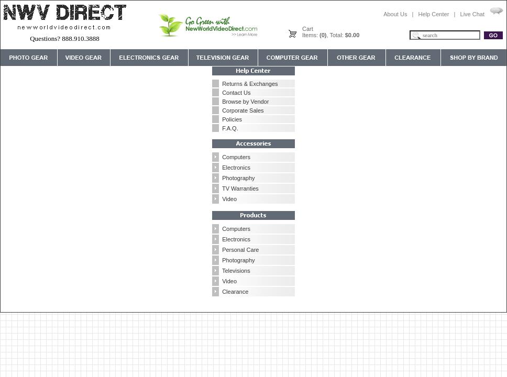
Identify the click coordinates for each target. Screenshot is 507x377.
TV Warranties (240, 188)
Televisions (236, 271)
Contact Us (236, 93)
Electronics (236, 167)
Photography (238, 178)
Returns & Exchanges (250, 84)
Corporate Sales (243, 110)
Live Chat (472, 14)
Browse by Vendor (245, 101)
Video (229, 199)
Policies (232, 119)
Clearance (235, 292)
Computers (236, 157)
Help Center (433, 14)
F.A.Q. (230, 128)
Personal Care (240, 250)
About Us (395, 14)
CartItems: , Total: (330, 32)
